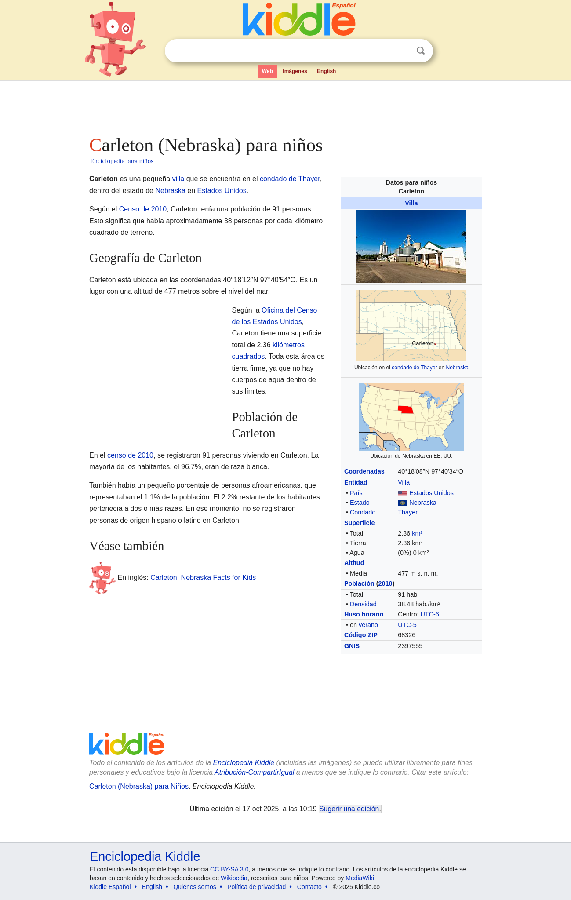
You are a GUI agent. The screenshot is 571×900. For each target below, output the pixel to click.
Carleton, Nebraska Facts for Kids (203, 577)
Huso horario (364, 614)
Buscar (420, 51)
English (326, 71)
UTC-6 (429, 614)
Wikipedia (234, 878)
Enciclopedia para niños (121, 160)
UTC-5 (407, 624)
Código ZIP (361, 634)
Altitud (354, 562)
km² (417, 533)
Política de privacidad (256, 886)
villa (178, 178)
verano (368, 624)
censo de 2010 (130, 455)
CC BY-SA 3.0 (229, 869)
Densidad (363, 604)
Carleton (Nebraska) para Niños (139, 786)
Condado (362, 512)
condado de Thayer (414, 367)
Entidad (355, 482)
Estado (360, 502)
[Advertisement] (284, 105)
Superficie (359, 522)
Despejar (402, 51)
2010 (385, 583)
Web (267, 71)
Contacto (309, 886)
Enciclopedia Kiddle (145, 856)
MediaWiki (360, 878)
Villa (411, 203)
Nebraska (457, 367)
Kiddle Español (110, 886)
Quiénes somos (194, 886)
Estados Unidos (431, 492)
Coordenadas (364, 471)
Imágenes (295, 71)
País (356, 492)
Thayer (408, 512)
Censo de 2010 (143, 209)
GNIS (352, 645)
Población (359, 583)
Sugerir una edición (349, 809)
